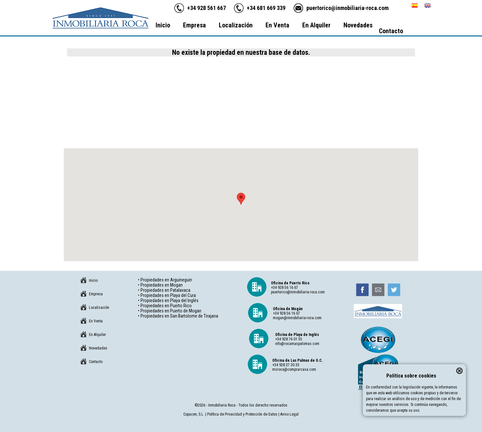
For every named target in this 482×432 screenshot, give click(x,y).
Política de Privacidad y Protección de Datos (242, 414)
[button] (241, 199)
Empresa (194, 25)
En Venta (277, 25)
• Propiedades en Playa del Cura (167, 295)
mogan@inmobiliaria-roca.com (297, 318)
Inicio (163, 25)
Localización (236, 25)
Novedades (357, 25)
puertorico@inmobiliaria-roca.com (347, 8)
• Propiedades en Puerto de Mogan (169, 310)
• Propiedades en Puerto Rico (165, 305)
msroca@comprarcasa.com (294, 369)
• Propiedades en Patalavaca (164, 290)
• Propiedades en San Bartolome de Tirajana (178, 316)
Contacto (391, 31)
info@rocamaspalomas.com (297, 343)
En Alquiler (316, 25)
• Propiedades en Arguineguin (165, 279)
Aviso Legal (289, 414)
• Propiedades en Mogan (160, 285)
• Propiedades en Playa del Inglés (168, 300)
